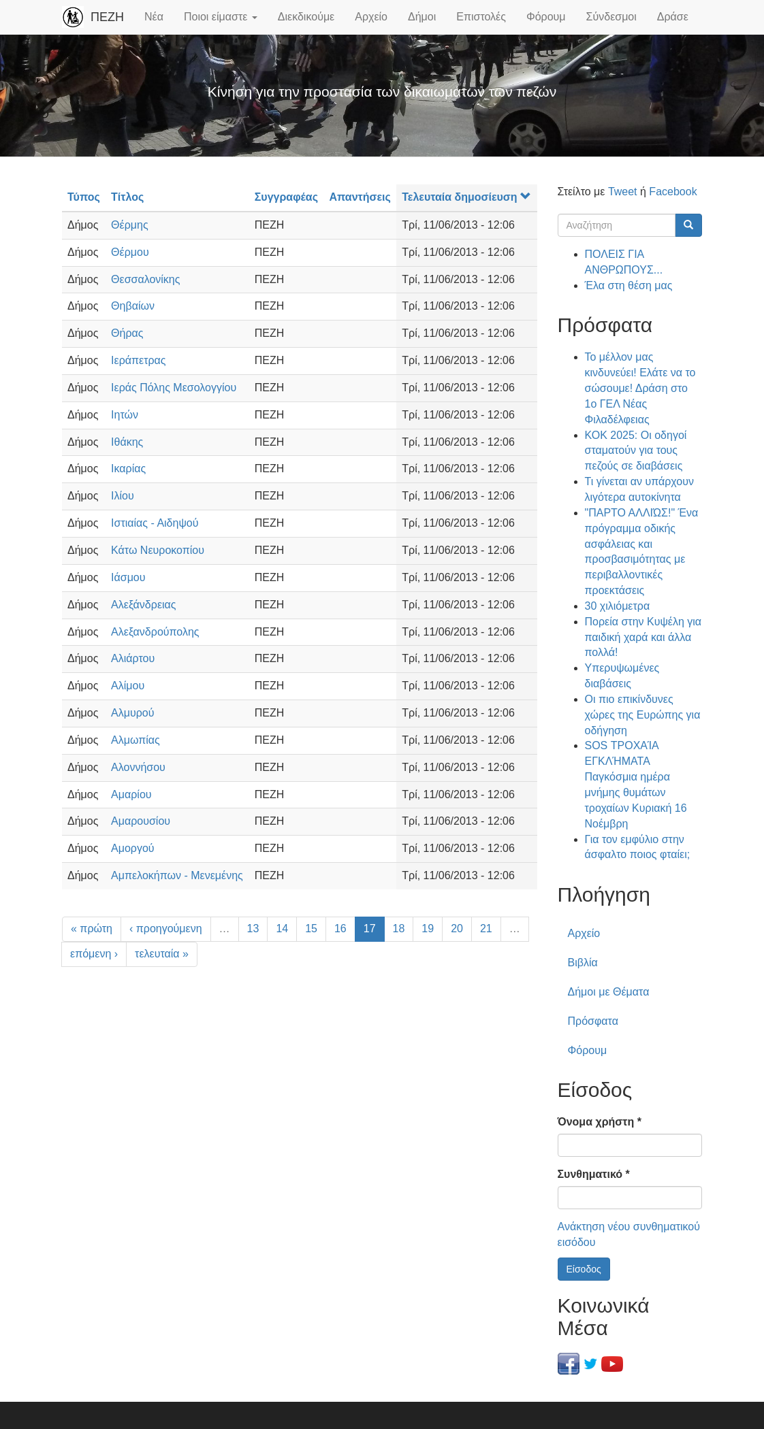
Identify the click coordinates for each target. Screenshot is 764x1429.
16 (340, 928)
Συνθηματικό (594, 1174)
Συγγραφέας (286, 197)
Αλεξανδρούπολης (155, 632)
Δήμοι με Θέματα (609, 992)
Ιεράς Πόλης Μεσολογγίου (173, 387)
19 (427, 928)
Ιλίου (122, 496)
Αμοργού (133, 848)
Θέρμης (129, 225)
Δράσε (672, 16)
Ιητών (124, 415)
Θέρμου (130, 252)
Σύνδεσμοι (611, 16)
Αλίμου (127, 685)
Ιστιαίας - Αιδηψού (154, 523)
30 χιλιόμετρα (617, 606)
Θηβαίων (133, 306)
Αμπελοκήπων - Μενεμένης (177, 875)
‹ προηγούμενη (165, 928)
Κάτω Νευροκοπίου (157, 550)
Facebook (673, 191)
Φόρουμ (546, 16)
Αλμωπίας (135, 740)
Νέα (153, 16)
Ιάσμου (128, 577)
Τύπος (83, 197)
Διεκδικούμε (306, 16)
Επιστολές (481, 16)
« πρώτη (91, 928)
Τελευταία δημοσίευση (466, 197)
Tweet (622, 191)
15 (311, 928)
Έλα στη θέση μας (629, 285)
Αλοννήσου (138, 767)
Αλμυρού (132, 713)
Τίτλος (127, 197)
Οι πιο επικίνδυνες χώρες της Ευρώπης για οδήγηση (643, 714)
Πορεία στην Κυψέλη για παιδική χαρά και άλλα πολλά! (643, 637)
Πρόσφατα (593, 1021)
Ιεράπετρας (138, 360)
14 (282, 928)
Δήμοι (422, 16)
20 (457, 928)
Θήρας (127, 333)
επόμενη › (94, 953)
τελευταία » (162, 953)
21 (486, 928)
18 (399, 928)
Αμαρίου (131, 794)
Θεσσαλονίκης (145, 279)
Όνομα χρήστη (599, 1122)
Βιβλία (583, 962)
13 (253, 928)
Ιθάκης (127, 442)
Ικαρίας (128, 468)
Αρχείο (371, 16)
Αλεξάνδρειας (143, 604)
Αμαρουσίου (140, 821)
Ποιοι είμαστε (220, 16)
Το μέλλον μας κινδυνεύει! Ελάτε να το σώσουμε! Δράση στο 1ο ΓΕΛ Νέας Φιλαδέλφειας (640, 388)
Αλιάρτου (133, 658)
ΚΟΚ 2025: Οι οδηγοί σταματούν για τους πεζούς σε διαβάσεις (636, 450)
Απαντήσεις (359, 197)
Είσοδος (584, 1269)
